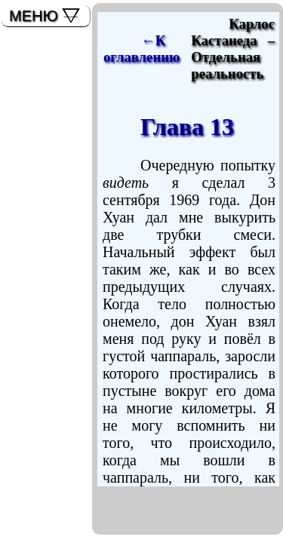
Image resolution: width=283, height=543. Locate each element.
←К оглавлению (141, 48)
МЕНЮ (33, 16)
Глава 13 (187, 126)
